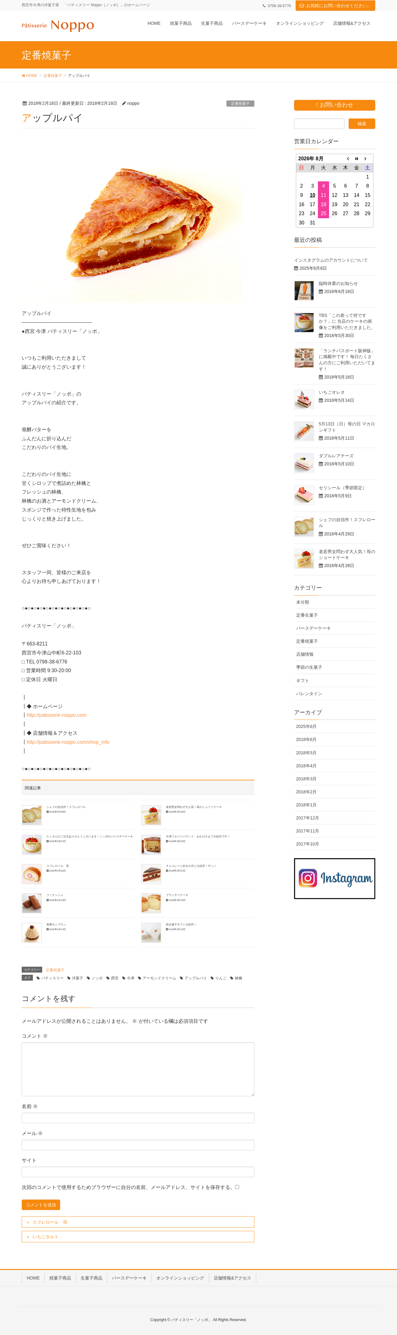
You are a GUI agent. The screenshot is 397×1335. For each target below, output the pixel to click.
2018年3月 (306, 778)
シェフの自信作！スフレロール (66, 807)
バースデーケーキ (313, 628)
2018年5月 (306, 752)
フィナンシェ (55, 895)
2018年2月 (306, 791)
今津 (130, 978)
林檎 (238, 978)
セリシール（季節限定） (343, 487)
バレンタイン (309, 693)
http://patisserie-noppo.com (57, 715)
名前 (30, 1106)
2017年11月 (307, 830)
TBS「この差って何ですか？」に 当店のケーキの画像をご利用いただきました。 (347, 321)
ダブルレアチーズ (336, 455)
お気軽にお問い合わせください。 (338, 5)
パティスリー (52, 978)
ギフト (302, 680)
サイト (29, 1160)
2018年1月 (306, 804)
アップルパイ (196, 978)
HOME (33, 1277)
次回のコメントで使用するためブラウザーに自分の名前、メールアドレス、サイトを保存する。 (128, 1187)
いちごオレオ (332, 392)
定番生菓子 (307, 615)
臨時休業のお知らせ (338, 283)
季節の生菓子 (309, 667)
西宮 (114, 978)
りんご (220, 978)
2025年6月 (306, 726)
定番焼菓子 (240, 103)
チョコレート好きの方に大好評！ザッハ (191, 865)
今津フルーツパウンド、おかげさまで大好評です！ (198, 836)
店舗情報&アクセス (232, 1277)
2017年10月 (307, 843)
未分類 (302, 602)
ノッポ (97, 978)
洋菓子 (77, 978)
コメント (35, 1036)
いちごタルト (46, 1236)
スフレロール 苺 (58, 865)
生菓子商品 (91, 1277)
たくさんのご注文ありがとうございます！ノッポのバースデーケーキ (90, 836)
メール (32, 1133)
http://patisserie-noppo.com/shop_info (68, 742)
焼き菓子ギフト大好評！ (181, 924)
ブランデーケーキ (177, 895)
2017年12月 (307, 817)
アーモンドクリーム (159, 978)
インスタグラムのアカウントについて (331, 260)
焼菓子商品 (60, 1277)
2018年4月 (306, 765)
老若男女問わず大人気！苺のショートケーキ (194, 807)
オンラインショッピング (180, 1277)
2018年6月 (306, 739)
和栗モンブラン (56, 924)
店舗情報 (305, 654)
